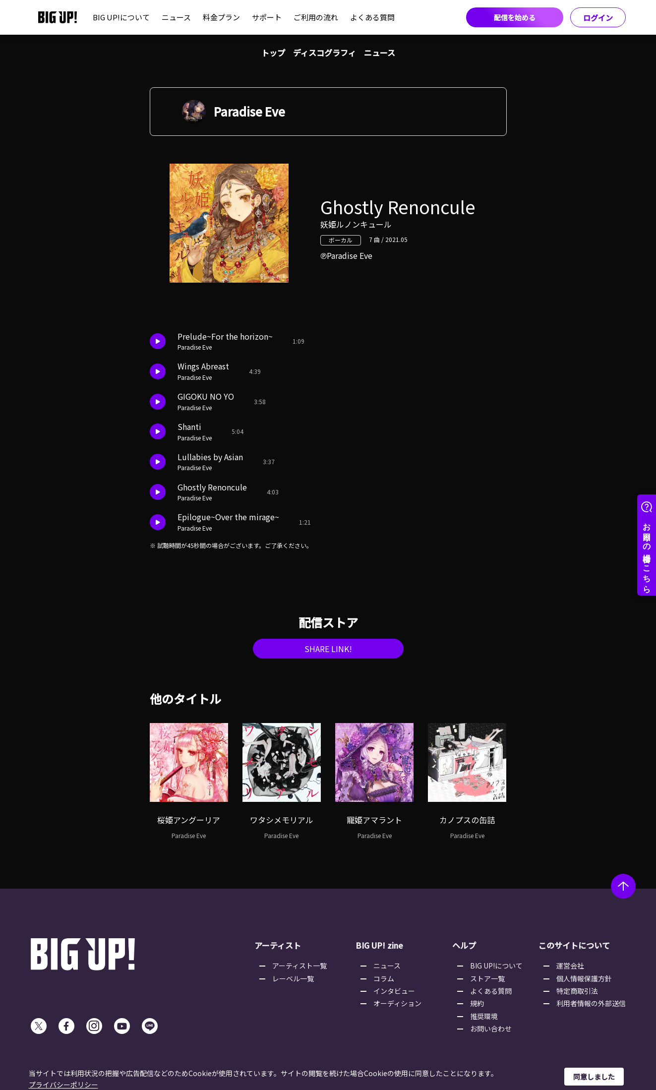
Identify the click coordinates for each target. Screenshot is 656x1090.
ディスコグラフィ (324, 53)
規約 (477, 1003)
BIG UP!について (121, 17)
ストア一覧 (487, 978)
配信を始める (515, 17)
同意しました (594, 1077)
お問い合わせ (491, 1028)
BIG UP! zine (379, 945)
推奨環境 (484, 1016)
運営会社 (570, 965)
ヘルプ (464, 945)
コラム (383, 978)
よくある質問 (372, 17)
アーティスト (277, 945)
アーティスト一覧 (299, 965)
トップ (273, 53)
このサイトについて (574, 945)
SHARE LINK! (328, 649)
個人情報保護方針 (584, 978)
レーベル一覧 (293, 978)
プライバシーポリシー (63, 1085)
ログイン (598, 17)
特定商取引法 (577, 991)
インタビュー (394, 991)
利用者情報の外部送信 (591, 1003)
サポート (267, 17)
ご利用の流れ (316, 17)
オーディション (397, 1003)
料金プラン (221, 17)
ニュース (176, 17)
